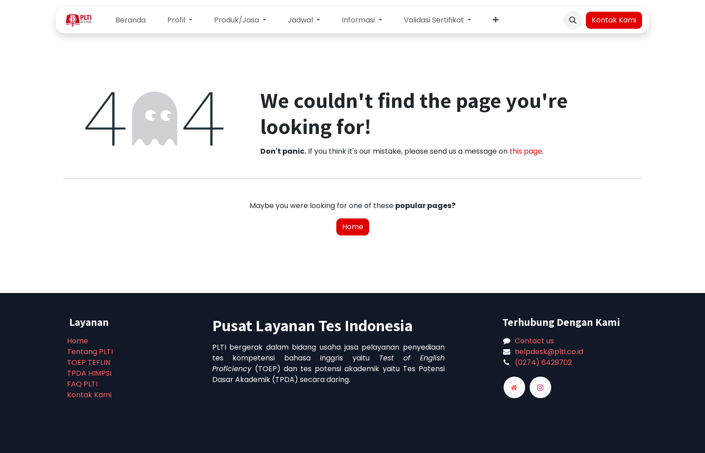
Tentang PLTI (90, 351)
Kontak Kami (614, 20)
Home (352, 227)
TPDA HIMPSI (89, 373)
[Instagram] (540, 387)
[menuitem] (130, 20)
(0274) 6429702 (543, 362)
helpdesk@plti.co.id (549, 351)
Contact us (534, 341)
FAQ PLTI (82, 384)
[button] (572, 20)
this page (525, 151)
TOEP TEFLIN (88, 362)
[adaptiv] (514, 387)
